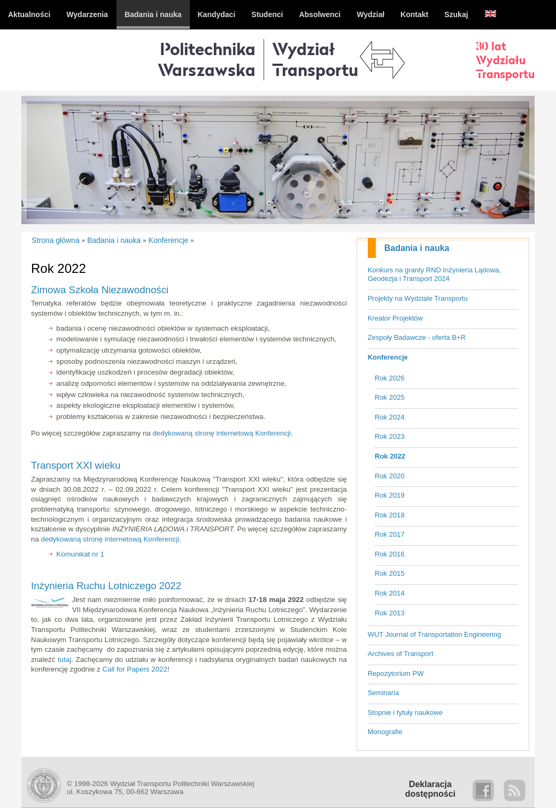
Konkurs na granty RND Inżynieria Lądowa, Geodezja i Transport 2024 (434, 274)
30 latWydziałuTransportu (505, 60)
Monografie (385, 732)
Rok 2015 (390, 573)
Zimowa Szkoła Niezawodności (99, 289)
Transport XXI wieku (75, 465)
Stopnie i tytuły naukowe (405, 712)
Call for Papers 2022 (134, 669)
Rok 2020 (390, 476)
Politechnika (207, 59)
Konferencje (388, 357)
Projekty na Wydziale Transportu (418, 298)
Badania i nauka (417, 248)
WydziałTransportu (315, 59)
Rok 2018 (390, 515)
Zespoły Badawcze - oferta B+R (417, 337)
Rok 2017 (390, 534)
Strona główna (56, 240)
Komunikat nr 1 (80, 554)
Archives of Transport (401, 654)
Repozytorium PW (396, 673)
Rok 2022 (390, 456)
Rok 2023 (390, 436)
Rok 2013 (390, 613)
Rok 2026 (390, 378)
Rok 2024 (390, 417)
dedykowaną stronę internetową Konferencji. (222, 433)
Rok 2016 (390, 554)
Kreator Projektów (395, 318)
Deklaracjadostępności (430, 789)
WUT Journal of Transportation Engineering (434, 634)
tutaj (64, 659)
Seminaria (383, 693)
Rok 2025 (390, 397)
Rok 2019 (390, 495)
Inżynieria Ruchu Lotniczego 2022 (106, 585)
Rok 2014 (390, 593)
